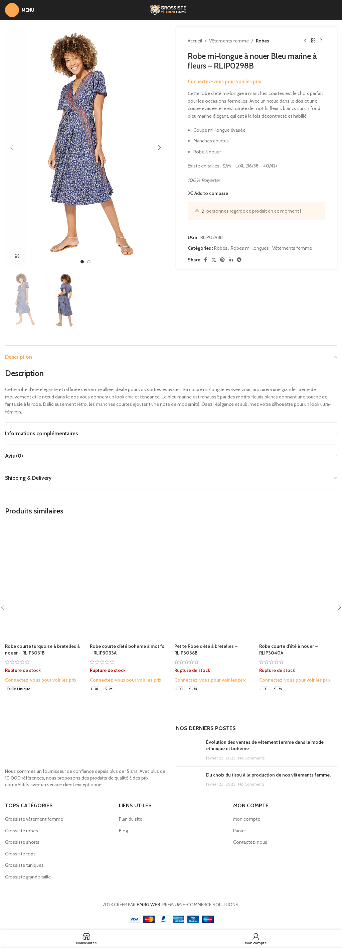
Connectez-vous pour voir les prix (224, 82)
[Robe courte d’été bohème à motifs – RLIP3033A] (129, 581)
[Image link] (72, 744)
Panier (239, 831)
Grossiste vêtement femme (34, 819)
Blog (123, 831)
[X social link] (213, 259)
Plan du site (130, 819)
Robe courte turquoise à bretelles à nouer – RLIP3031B (42, 649)
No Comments (251, 757)
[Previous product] (305, 41)
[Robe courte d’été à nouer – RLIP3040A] (298, 581)
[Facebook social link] (205, 259)
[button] (11, 147)
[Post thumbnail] (188, 750)
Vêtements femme (229, 41)
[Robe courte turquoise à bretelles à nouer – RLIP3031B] (44, 581)
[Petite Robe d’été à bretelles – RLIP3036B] (213, 581)
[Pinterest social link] (222, 259)
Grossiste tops (20, 854)
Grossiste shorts (22, 842)
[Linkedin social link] (231, 259)
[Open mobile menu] (20, 10)
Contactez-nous (250, 842)
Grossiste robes (21, 831)
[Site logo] (171, 9)
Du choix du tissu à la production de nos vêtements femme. (268, 775)
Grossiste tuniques (24, 865)
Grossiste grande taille (28, 877)
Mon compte (246, 819)
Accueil (195, 41)
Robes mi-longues (250, 248)
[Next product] (321, 41)
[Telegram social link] (239, 259)
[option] (82, 261)
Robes (262, 41)
